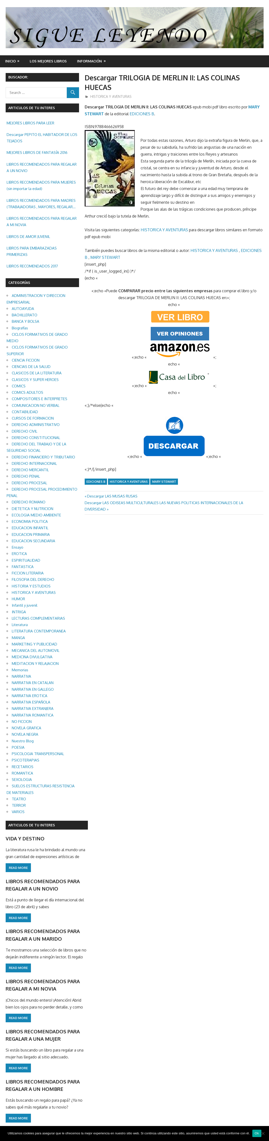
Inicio (10, 61)
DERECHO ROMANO (28, 502)
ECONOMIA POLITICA (30, 521)
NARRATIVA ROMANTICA (33, 715)
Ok (257, 1133)
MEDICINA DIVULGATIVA (32, 657)
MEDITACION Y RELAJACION (35, 663)
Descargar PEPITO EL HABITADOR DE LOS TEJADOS (42, 137)
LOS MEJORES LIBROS (48, 61)
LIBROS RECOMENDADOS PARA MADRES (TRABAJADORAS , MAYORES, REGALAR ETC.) (41, 204)
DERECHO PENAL (26, 476)
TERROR (19, 805)
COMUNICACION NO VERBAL (35, 405)
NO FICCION (22, 721)
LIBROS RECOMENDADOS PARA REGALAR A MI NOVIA (42, 221)
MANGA (18, 637)
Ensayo (17, 547)
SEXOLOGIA (22, 779)
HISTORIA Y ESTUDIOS (31, 586)
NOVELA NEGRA (25, 734)
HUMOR (18, 599)
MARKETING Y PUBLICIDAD (34, 644)
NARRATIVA (21, 676)
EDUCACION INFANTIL (30, 528)
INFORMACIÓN (89, 61)
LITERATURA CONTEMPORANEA (39, 631)
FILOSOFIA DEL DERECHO (33, 579)
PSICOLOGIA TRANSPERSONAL (38, 753)
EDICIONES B (142, 113)
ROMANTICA (22, 773)
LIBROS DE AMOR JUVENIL (28, 236)
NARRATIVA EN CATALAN (33, 682)
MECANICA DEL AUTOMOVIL (35, 650)
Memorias (20, 670)
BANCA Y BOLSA (25, 321)
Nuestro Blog (23, 741)
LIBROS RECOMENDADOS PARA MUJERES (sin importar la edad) (41, 185)
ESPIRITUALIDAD (26, 560)
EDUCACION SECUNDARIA (33, 541)
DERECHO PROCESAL (29, 483)
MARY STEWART (105, 257)
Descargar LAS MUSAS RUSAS (112, 496)
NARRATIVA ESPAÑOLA (31, 702)
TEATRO (19, 799)
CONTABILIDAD (25, 412)
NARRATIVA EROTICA (29, 695)
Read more (18, 868)
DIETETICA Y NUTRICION (32, 508)
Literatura (20, 624)
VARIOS (18, 811)
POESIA (18, 747)
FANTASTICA (23, 566)
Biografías (20, 328)
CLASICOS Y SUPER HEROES (35, 379)
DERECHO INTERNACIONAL (34, 463)
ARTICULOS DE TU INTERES (31, 825)
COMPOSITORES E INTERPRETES (39, 398)
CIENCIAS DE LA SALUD (31, 366)
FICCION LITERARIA (28, 573)
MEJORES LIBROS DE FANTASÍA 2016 (37, 152)
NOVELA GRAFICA (26, 728)
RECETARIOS (22, 766)
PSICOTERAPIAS (25, 760)
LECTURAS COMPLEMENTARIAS (38, 618)
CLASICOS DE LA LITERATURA (37, 373)
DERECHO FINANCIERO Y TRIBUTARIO (43, 457)
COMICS (19, 386)
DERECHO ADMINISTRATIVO (36, 424)
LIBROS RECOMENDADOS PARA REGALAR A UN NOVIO (42, 167)
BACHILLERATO (24, 315)
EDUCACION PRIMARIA (31, 534)
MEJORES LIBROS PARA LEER (30, 123)
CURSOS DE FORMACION (33, 418)
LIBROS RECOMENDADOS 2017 (32, 266)
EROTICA (19, 553)
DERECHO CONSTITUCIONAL (36, 437)
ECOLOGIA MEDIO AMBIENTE (36, 515)
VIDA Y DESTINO (25, 838)
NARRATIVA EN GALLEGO (33, 689)
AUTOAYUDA (23, 308)
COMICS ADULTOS (27, 392)
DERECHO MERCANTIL (30, 470)
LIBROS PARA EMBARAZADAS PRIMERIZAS (32, 251)
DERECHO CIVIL (24, 431)
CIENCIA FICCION (26, 360)
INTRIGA (19, 612)
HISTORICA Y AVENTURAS (111, 96)
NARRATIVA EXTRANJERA (33, 708)
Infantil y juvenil (24, 605)
